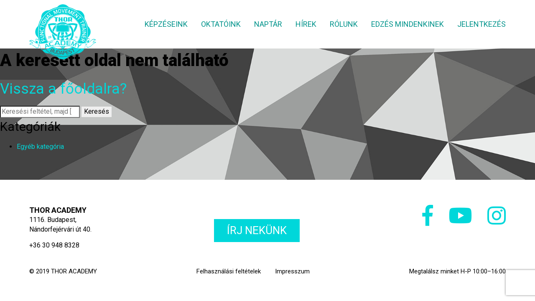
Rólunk (344, 24)
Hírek (306, 24)
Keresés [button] (96, 111)
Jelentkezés (481, 24)
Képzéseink (166, 24)
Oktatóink (221, 24)
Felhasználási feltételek (228, 271)
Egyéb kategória (40, 146)
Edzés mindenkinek (407, 24)
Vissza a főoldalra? (63, 88)
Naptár (268, 24)
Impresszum (292, 271)
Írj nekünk (257, 230)
